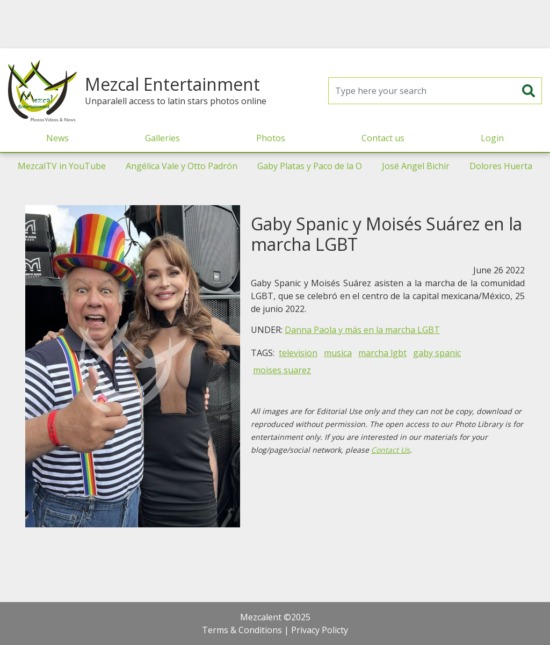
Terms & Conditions (242, 630)
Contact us (382, 138)
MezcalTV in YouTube (62, 166)
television (298, 353)
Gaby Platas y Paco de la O (309, 166)
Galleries (162, 138)
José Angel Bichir (416, 166)
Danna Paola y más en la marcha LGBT (362, 330)
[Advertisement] (275, 24)
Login (492, 138)
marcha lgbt (382, 353)
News (57, 138)
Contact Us (390, 450)
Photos (270, 138)
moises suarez (282, 370)
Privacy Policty (319, 630)
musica (338, 353)
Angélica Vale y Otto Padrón (181, 166)
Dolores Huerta (500, 166)
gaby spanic (437, 353)
